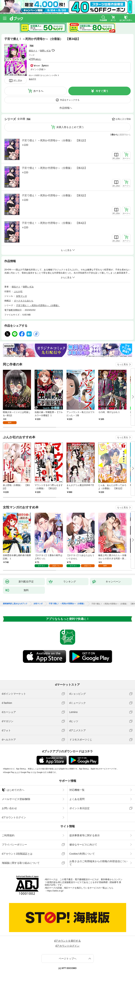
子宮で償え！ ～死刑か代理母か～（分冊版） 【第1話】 (54, 140)
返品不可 (32, 79)
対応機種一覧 (77, 789)
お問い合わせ (9, 808)
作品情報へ (65, 107)
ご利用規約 (8, 835)
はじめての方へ (13, 790)
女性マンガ (21, 296)
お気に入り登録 (123, 119)
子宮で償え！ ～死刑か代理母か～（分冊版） (38, 305)
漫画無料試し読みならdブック (15, 604)
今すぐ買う (102, 91)
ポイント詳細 (36, 69)
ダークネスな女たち (23, 300)
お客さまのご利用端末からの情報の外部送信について (98, 863)
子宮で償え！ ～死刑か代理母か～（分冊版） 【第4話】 (54, 222)
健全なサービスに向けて (83, 844)
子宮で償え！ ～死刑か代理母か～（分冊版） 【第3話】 (54, 195)
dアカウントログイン (14, 817)
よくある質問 (77, 799)
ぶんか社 (18, 291)
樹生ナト (33, 50)
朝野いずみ (45, 50)
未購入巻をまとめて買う (70, 127)
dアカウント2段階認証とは (17, 853)
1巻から (114, 135)
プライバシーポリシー (14, 844)
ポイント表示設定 (79, 808)
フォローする (53, 50)
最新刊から (125, 135)
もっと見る (122, 364)
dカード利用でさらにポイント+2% (43, 75)
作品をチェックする (69, 100)
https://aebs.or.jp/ (55, 890)
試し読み (18, 80)
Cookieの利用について (82, 853)
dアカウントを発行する (67, 940)
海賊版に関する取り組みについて (21, 862)
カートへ (38, 91)
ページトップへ (67, 958)
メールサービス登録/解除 (16, 799)
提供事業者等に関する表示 (84, 835)
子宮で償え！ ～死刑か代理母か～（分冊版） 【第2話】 (54, 167)
